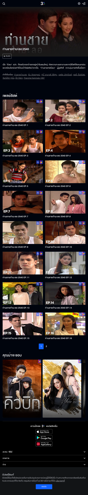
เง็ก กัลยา (19, 78)
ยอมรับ (44, 486)
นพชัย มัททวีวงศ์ (65, 74)
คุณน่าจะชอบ (12, 355)
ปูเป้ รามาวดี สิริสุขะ (49, 74)
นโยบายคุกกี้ (60, 481)
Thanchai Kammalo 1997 (34, 78)
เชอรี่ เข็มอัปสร (79, 74)
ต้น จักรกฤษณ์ (34, 74)
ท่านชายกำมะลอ (20, 74)
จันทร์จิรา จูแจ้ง (8, 78)
